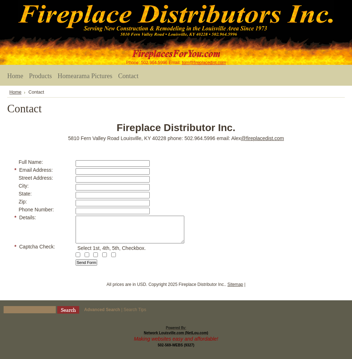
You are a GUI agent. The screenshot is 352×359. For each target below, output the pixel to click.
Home (15, 92)
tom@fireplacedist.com (204, 62)
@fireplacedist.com (262, 138)
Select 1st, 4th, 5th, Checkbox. (111, 253)
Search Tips (134, 315)
